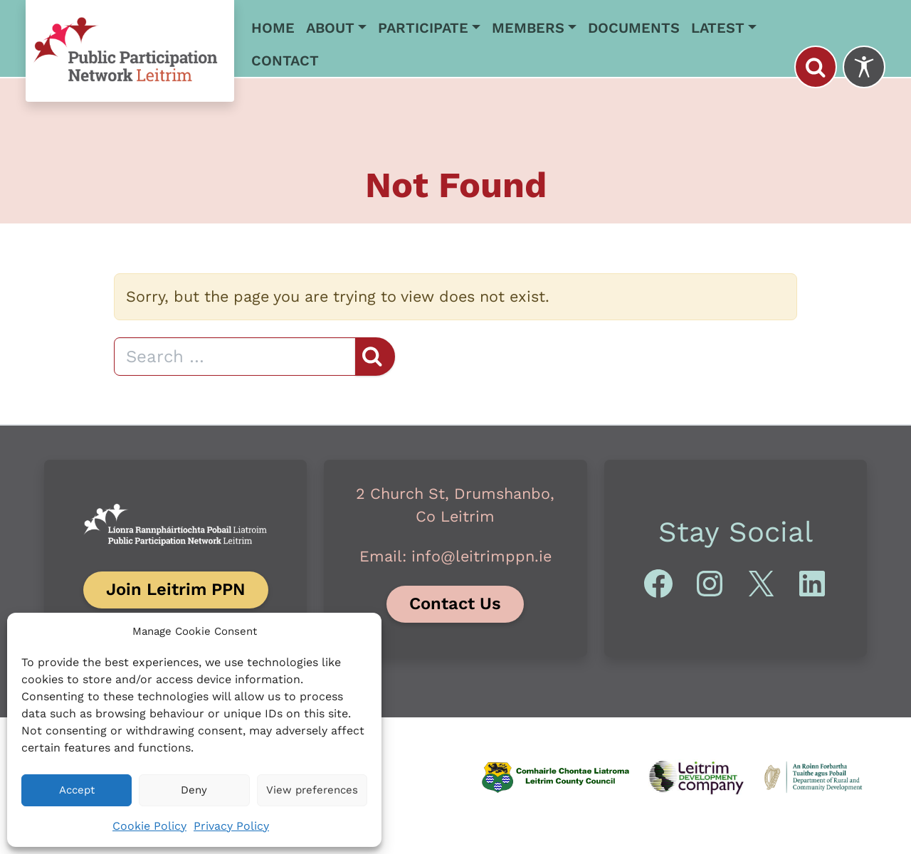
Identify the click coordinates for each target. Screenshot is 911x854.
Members (528, 27)
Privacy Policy (231, 826)
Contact (285, 60)
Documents (634, 27)
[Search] (235, 356)
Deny (194, 790)
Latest (717, 27)
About (330, 27)
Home (273, 27)
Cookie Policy (149, 826)
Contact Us (455, 603)
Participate (423, 27)
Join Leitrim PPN (176, 589)
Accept (77, 790)
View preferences (312, 790)
